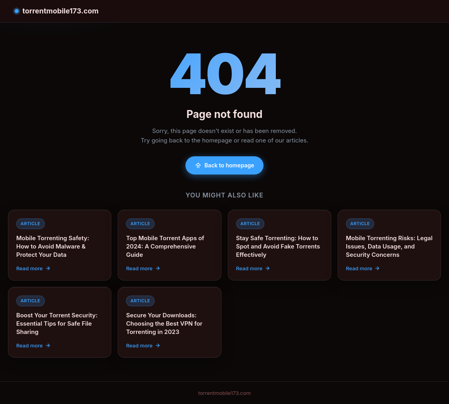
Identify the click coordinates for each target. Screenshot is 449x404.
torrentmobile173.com (57, 11)
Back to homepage (224, 165)
